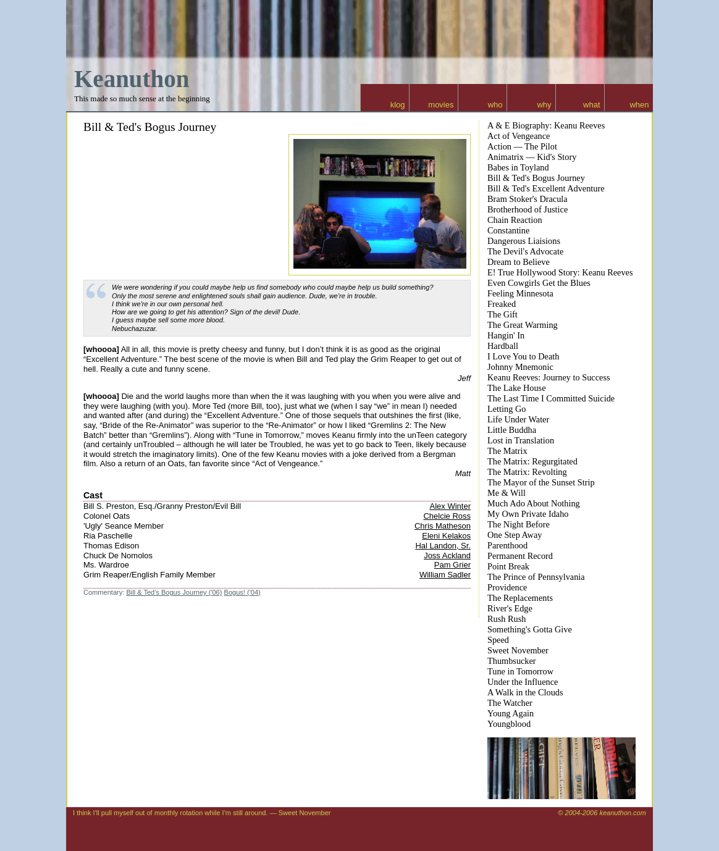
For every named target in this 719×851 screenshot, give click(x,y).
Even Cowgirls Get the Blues (539, 283)
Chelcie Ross (447, 516)
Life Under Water (518, 419)
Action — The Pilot (522, 146)
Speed (498, 640)
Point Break (508, 566)
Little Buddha (511, 430)
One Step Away (514, 535)
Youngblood (509, 724)
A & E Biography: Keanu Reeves (546, 125)
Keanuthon (131, 78)
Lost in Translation (520, 440)
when (639, 104)
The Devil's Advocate (525, 251)
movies (440, 104)
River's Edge (509, 608)
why (544, 104)
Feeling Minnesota (520, 293)
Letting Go (506, 409)
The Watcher (509, 703)
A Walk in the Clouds (525, 692)
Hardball (502, 346)
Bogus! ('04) (242, 592)
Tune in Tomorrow (520, 671)
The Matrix (507, 451)
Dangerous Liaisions (523, 241)
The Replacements (520, 598)
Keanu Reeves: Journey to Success (548, 377)
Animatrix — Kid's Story (531, 157)
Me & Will (506, 493)
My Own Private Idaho (527, 514)
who (495, 104)
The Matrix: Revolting (527, 472)
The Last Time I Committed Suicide (551, 398)
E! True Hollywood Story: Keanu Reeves (560, 272)
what (591, 104)
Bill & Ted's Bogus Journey (149, 126)
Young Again (510, 713)
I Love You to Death (523, 356)
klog (397, 104)
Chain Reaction (514, 220)
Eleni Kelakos (446, 535)
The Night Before (518, 524)
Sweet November (518, 650)
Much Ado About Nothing (533, 503)
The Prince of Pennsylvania (536, 577)
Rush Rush (506, 619)
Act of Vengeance (518, 136)
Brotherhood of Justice (527, 209)
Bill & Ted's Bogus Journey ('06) (174, 592)
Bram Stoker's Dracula (527, 199)
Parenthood (507, 545)
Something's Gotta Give (529, 629)
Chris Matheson (442, 525)
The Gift (502, 314)
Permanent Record (520, 556)
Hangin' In (505, 335)
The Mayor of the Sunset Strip (541, 482)
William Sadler (445, 574)
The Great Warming (522, 325)
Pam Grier (452, 564)
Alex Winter (450, 506)
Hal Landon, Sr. (443, 545)
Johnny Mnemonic (520, 367)
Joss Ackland (447, 555)
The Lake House (516, 388)
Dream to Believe (518, 262)
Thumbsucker (511, 661)
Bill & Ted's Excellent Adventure (546, 188)
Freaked (501, 304)
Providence (507, 587)
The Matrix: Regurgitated (532, 461)
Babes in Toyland (518, 167)
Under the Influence (522, 682)
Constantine (508, 230)
